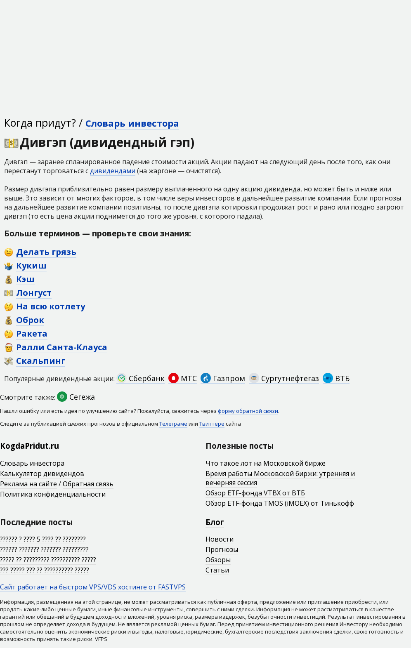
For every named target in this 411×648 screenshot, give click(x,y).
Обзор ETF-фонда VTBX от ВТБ (255, 492)
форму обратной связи (248, 411)
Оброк (30, 319)
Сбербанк (140, 378)
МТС (182, 378)
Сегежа (76, 397)
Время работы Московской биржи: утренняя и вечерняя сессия (280, 478)
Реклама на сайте (28, 483)
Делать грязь (46, 251)
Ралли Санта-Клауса (61, 347)
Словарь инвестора (132, 123)
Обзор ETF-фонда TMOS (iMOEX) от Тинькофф (280, 503)
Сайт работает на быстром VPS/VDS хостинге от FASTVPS (93, 586)
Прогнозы (222, 549)
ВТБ (336, 378)
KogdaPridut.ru (29, 446)
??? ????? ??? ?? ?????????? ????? (44, 570)
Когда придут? (40, 122)
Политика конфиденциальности (53, 494)
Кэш (25, 279)
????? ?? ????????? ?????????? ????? (48, 559)
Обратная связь (88, 483)
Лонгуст (34, 292)
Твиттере (211, 423)
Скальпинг (40, 360)
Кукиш (31, 265)
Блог (215, 522)
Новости (220, 539)
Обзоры (218, 559)
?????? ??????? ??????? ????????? (44, 549)
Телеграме (173, 423)
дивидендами (112, 170)
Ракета (31, 333)
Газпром (223, 378)
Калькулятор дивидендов (42, 473)
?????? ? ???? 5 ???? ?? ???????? (43, 539)
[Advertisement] (205, 57)
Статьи (217, 570)
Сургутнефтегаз (284, 378)
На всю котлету (50, 306)
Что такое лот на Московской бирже (266, 463)
